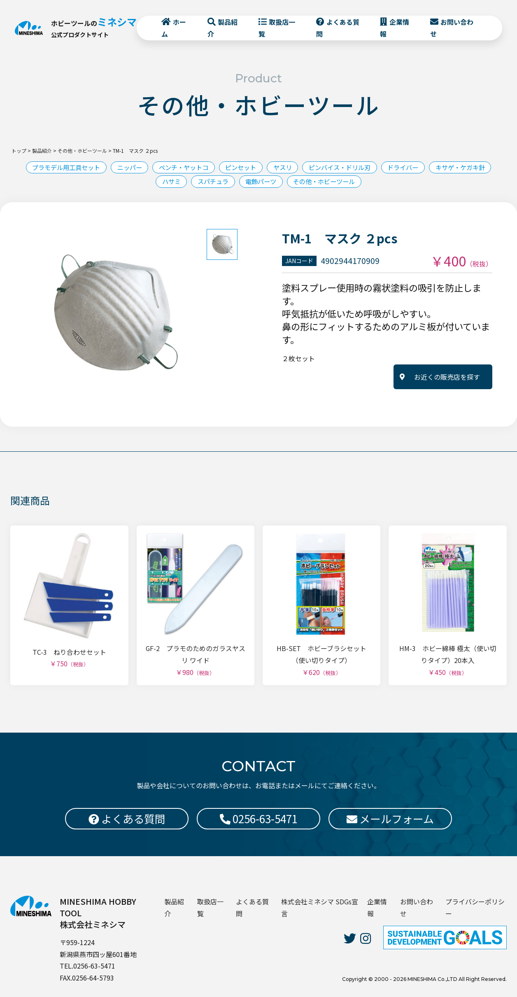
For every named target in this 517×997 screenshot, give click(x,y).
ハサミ (201, 182)
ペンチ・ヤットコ (214, 168)
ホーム (174, 29)
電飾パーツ (296, 182)
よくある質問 (337, 29)
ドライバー (447, 168)
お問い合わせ (450, 29)
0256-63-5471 (259, 818)
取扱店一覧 (276, 29)
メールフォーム (390, 818)
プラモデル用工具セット (89, 168)
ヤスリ (319, 168)
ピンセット (274, 168)
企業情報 (393, 29)
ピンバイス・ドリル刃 (380, 168)
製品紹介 (223, 29)
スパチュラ (245, 182)
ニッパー (156, 168)
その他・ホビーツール (364, 182)
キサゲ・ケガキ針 (146, 182)
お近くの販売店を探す (447, 378)
